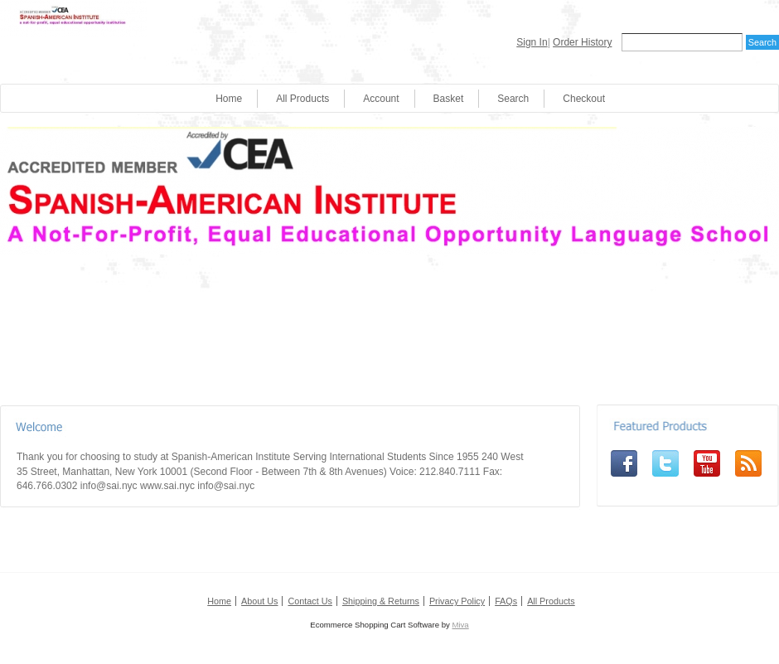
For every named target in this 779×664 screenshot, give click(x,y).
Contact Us (309, 601)
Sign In (531, 42)
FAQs (506, 601)
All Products (302, 98)
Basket (448, 98)
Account (381, 98)
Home (228, 98)
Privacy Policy (457, 601)
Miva (460, 624)
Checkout (584, 98)
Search (513, 98)
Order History (582, 42)
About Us (259, 601)
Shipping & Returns (380, 601)
